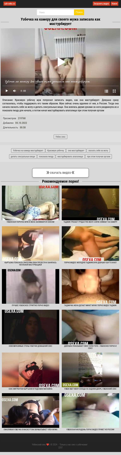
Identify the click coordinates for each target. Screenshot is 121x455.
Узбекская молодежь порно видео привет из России (90, 429)
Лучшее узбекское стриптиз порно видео (30, 305)
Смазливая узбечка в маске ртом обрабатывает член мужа (30, 429)
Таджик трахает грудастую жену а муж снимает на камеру (90, 222)
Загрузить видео (101, 3)
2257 (60, 447)
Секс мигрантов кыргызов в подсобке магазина (30, 389)
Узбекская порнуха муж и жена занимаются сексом (30, 222)
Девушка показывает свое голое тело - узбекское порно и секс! (90, 347)
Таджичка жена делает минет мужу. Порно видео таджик (90, 305)
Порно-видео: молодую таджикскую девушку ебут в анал (90, 262)
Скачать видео (60, 172)
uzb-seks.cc (9, 3)
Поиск (79, 12)
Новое (114, 3)
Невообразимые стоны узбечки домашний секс (30, 346)
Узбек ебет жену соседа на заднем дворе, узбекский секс (90, 389)
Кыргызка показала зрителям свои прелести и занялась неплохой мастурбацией (31, 263)
